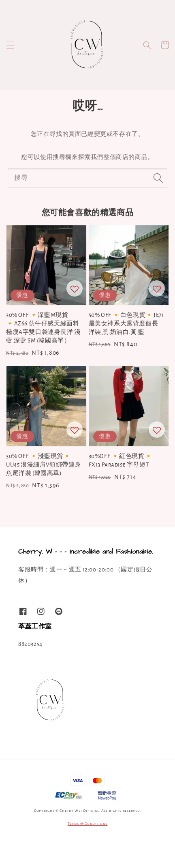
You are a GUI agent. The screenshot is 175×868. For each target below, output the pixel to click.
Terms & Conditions (88, 824)
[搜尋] (158, 178)
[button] (10, 45)
